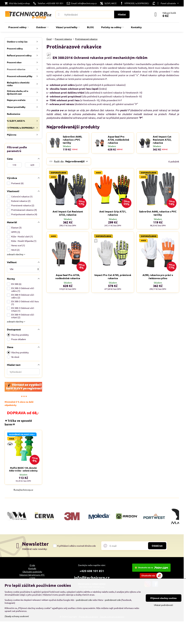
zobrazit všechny (16, 254)
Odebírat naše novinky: (34, 548)
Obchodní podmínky (32, 571)
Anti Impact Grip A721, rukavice (112, 213)
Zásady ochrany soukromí (17, 616)
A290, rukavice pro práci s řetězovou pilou (158, 276)
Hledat (122, 14)
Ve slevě (13, 357)
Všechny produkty (18, 334)
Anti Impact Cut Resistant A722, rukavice (162, 139)
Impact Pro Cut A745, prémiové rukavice (112, 276)
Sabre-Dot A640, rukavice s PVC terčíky (72, 139)
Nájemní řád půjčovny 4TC (32, 574)
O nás (32, 565)
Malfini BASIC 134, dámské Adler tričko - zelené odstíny (23, 469)
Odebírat (157, 545)
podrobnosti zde (84, 599)
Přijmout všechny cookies (163, 598)
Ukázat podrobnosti (163, 605)
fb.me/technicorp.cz (23, 489)
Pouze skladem (16, 339)
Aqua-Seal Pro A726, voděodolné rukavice (118, 139)
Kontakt (32, 568)
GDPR (32, 578)
